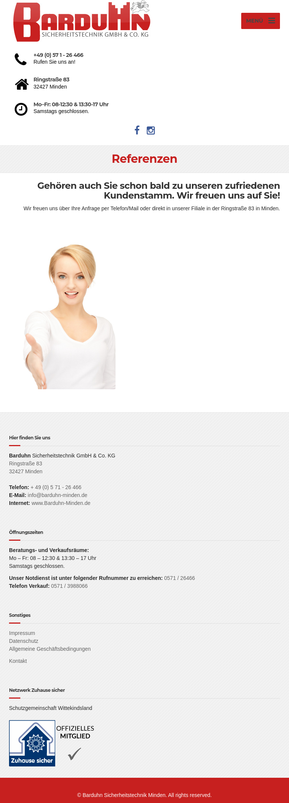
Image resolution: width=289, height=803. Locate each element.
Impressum (22, 633)
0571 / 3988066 (69, 586)
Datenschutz (23, 641)
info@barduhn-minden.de (57, 495)
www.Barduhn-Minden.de (61, 503)
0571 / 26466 (179, 578)
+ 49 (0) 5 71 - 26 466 (55, 487)
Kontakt (18, 661)
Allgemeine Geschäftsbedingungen (50, 649)
